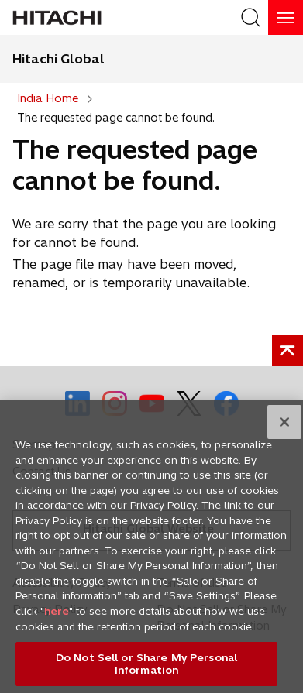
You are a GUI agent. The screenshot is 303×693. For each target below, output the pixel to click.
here (56, 615)
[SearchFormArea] (250, 17)
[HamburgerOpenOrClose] (285, 17)
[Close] (284, 427)
